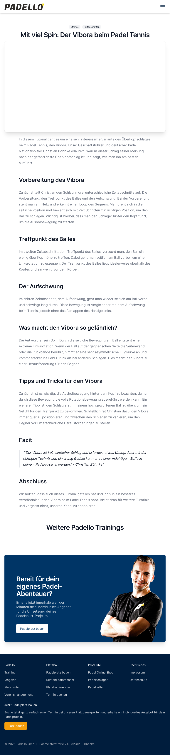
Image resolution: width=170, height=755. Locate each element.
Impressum (137, 672)
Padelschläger (98, 680)
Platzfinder (12, 687)
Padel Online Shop (101, 672)
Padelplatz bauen (32, 628)
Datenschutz (138, 680)
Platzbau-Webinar (58, 687)
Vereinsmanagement (18, 694)
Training (10, 672)
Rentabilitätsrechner (60, 680)
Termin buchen (56, 694)
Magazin (10, 680)
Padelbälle (95, 687)
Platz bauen (16, 726)
